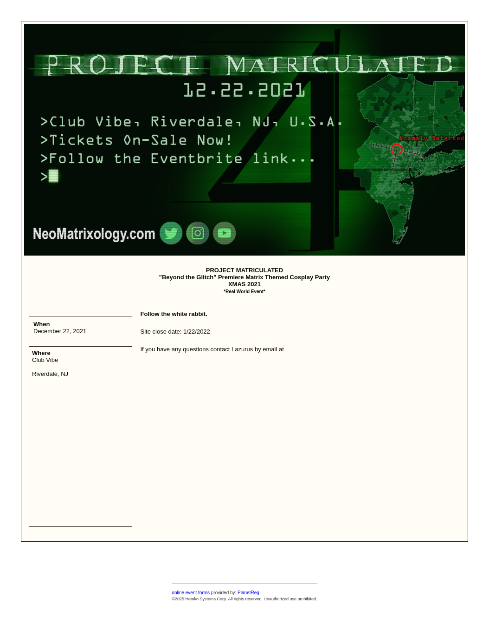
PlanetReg (248, 592)
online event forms (191, 592)
